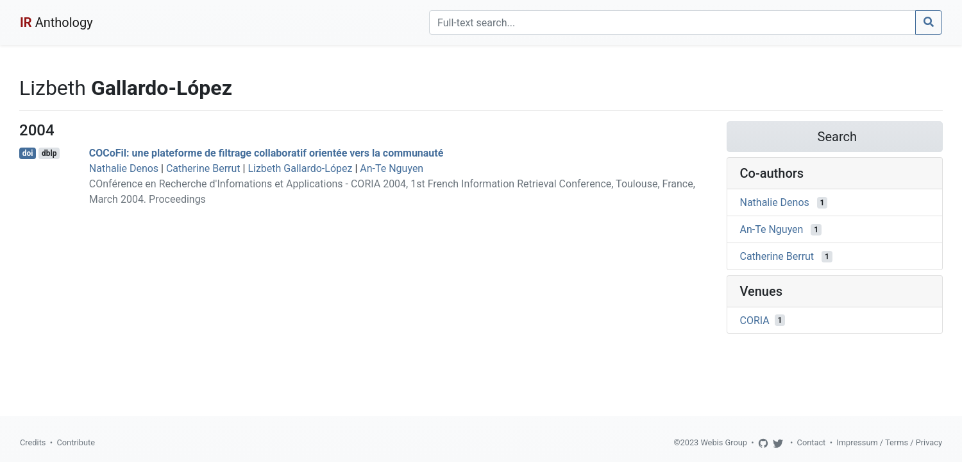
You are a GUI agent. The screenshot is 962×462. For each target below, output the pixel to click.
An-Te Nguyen (391, 168)
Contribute (75, 442)
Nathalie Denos (123, 168)
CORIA (755, 320)
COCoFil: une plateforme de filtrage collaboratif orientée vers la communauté (266, 153)
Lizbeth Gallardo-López (300, 168)
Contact (811, 442)
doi (27, 153)
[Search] (672, 22)
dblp (49, 153)
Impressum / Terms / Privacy (889, 442)
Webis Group (723, 442)
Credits (33, 442)
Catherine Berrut (203, 168)
